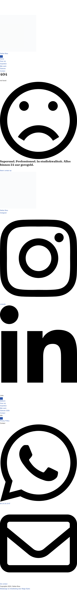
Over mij (3, 61)
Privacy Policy (4, 421)
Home (2, 59)
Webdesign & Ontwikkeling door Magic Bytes (15, 589)
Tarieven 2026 (5, 410)
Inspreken (3, 64)
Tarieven (3, 68)
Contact (2, 413)
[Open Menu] (1, 56)
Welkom (2, 401)
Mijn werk (3, 66)
